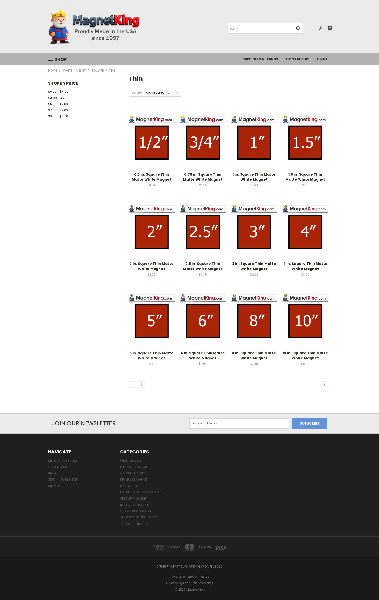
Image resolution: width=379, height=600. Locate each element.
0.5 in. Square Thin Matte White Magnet (151, 177)
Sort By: (137, 92)
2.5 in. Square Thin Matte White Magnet (203, 266)
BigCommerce (198, 577)
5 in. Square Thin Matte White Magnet (152, 356)
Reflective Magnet (134, 505)
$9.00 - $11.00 (58, 116)
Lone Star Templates (198, 583)
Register (72, 479)
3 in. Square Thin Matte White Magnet (254, 266)
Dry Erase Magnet (134, 479)
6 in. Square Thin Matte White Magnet (203, 356)
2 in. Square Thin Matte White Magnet (152, 266)
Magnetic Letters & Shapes (140, 492)
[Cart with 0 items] (329, 27)
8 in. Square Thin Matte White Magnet (254, 356)
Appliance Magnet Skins (138, 517)
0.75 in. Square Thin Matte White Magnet (203, 177)
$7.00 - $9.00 (58, 110)
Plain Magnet (130, 486)
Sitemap (54, 486)
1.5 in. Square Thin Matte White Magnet (305, 177)
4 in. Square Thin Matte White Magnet (305, 266)
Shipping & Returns (259, 59)
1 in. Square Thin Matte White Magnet (254, 177)
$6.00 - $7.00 (58, 104)
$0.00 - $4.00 (58, 91)
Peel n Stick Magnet (135, 467)
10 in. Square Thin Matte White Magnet (305, 356)
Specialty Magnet (133, 498)
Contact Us (297, 59)
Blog (322, 59)
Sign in (53, 479)
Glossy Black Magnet (137, 511)
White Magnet (130, 461)
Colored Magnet (133, 473)
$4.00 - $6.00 (58, 98)
